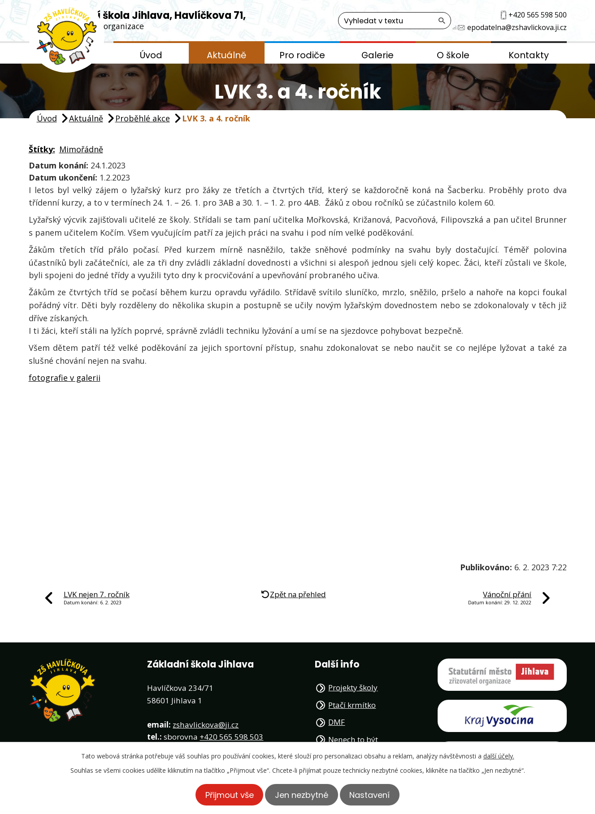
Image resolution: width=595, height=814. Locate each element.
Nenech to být (353, 739)
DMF (336, 722)
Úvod (151, 55)
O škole (453, 55)
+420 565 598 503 (231, 737)
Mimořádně (81, 149)
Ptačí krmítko (352, 705)
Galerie (377, 55)
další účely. (498, 755)
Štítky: (42, 149)
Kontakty (528, 55)
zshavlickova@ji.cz (206, 724)
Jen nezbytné (301, 794)
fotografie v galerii (64, 377)
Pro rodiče (302, 55)
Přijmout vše (224, 794)
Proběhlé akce (142, 118)
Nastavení (374, 794)
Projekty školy (353, 687)
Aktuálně (226, 55)
